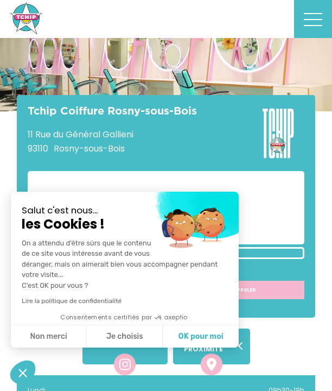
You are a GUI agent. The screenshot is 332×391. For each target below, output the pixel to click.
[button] (23, 373)
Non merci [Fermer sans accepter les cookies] (48, 336)
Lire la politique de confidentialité (72, 301)
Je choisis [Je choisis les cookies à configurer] (124, 336)
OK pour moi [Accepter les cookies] (201, 336)
